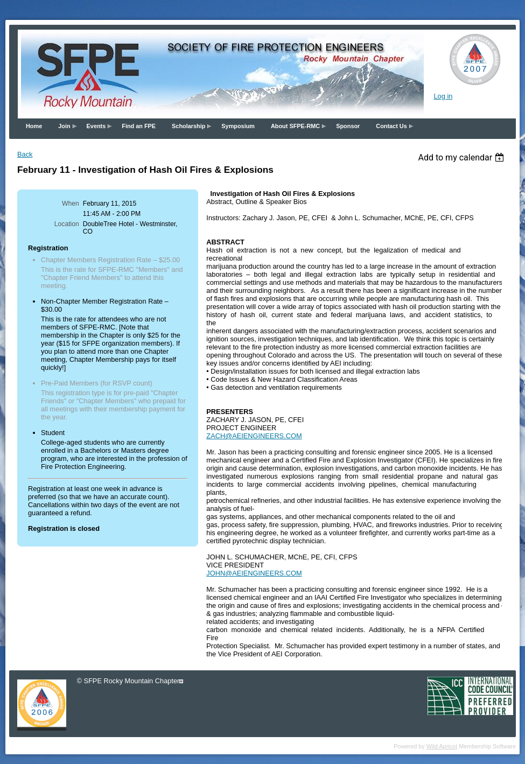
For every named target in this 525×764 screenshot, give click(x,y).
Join (64, 126)
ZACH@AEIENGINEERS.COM (254, 436)
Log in (442, 96)
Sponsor (348, 126)
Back (24, 154)
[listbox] (462, 157)
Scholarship (188, 126)
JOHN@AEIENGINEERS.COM (254, 573)
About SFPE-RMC (295, 126)
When (70, 203)
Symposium (238, 126)
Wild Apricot (441, 746)
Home (34, 126)
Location (66, 224)
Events (96, 126)
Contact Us (391, 126)
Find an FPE (139, 126)
